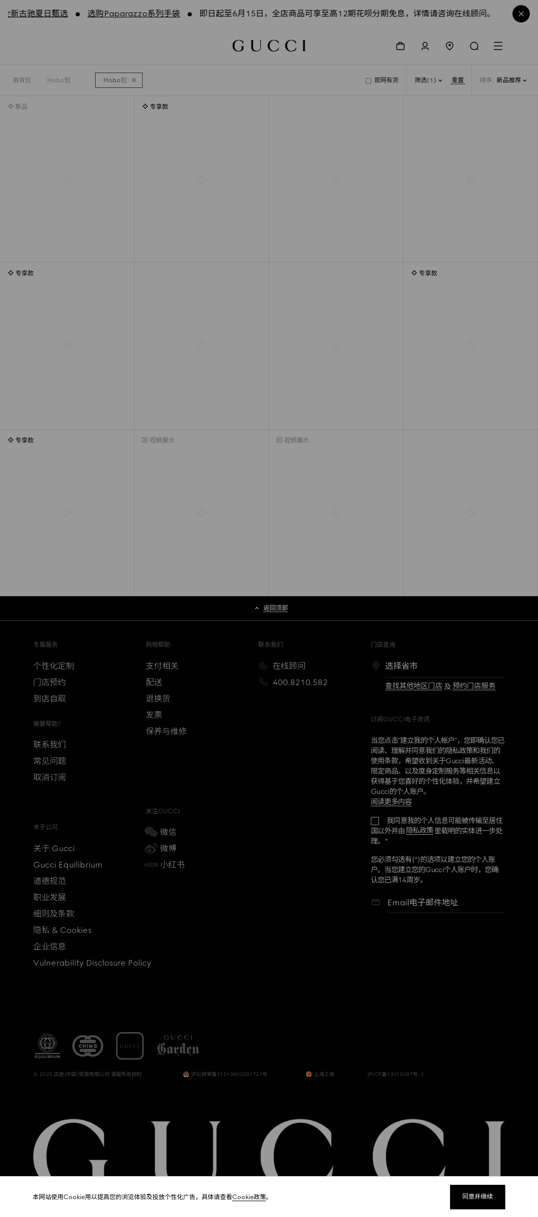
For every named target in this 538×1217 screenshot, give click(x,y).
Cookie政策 (249, 1197)
